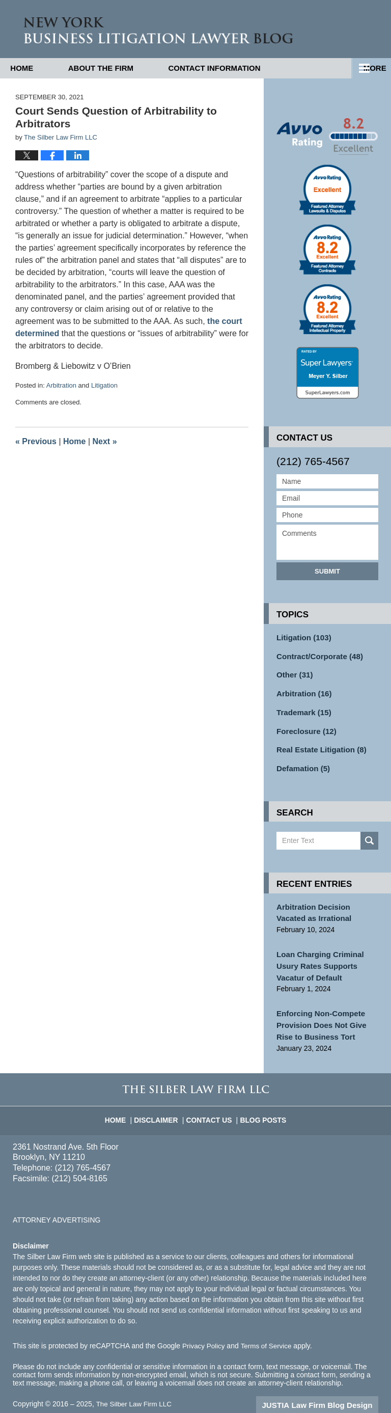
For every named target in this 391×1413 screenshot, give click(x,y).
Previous (36, 441)
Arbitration (61, 385)
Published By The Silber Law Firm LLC (339, 29)
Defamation (301, 761)
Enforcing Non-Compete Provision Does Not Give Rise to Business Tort (326, 1011)
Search (369, 833)
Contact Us (210, 1101)
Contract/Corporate (316, 654)
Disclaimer (161, 1101)
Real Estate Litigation (317, 743)
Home (35, 68)
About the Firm (128, 68)
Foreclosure (304, 725)
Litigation (104, 385)
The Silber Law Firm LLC (135, 1389)
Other (293, 672)
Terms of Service (268, 1331)
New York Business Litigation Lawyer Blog (133, 28)
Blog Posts (260, 1101)
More (368, 68)
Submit (327, 571)
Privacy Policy (204, 1331)
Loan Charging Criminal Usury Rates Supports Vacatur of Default (316, 955)
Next (105, 441)
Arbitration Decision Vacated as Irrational (325, 903)
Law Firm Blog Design (329, 1390)
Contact (256, 68)
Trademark (301, 707)
